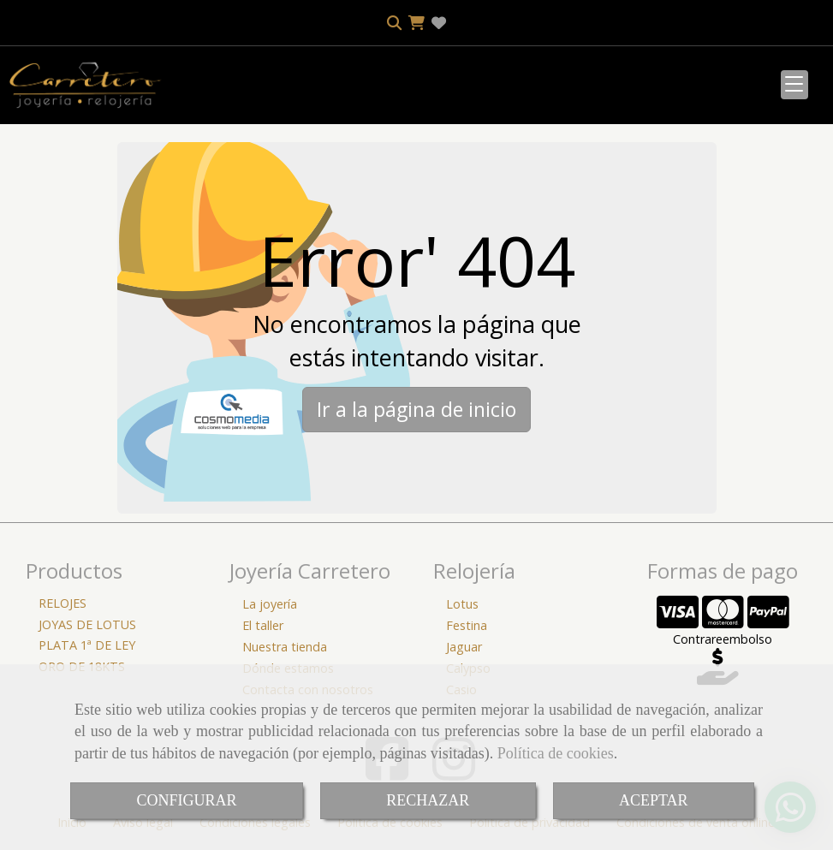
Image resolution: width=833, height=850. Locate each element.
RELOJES (62, 603)
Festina (466, 625)
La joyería (269, 604)
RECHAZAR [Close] (427, 800)
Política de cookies (555, 753)
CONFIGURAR (186, 800)
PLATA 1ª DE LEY (87, 645)
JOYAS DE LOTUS (87, 624)
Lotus (462, 604)
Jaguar (464, 647)
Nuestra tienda (284, 647)
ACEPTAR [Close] (653, 800)
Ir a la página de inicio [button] (416, 409)
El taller (262, 625)
